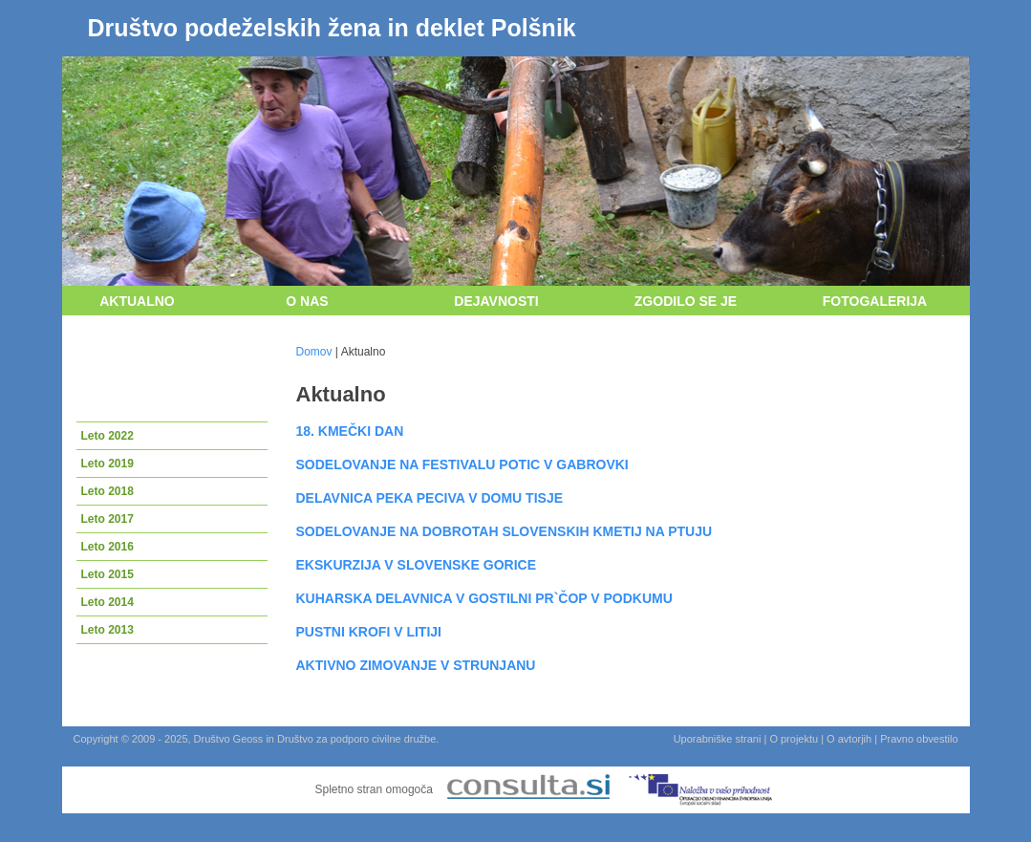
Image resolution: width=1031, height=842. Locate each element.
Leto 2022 (107, 436)
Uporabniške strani (718, 739)
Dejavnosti (496, 301)
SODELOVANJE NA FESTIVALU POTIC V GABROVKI (462, 464)
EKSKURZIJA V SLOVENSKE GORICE (416, 564)
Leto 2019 (107, 463)
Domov (314, 351)
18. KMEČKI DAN (350, 431)
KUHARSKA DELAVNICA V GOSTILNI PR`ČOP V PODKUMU (484, 598)
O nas (307, 301)
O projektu (793, 739)
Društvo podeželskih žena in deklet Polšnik (332, 27)
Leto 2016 (107, 546)
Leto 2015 (107, 574)
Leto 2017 (107, 519)
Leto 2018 (107, 491)
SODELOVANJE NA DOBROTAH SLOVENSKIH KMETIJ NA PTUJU (504, 531)
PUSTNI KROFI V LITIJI (368, 631)
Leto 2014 (107, 602)
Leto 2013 (107, 630)
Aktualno (137, 301)
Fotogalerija (875, 301)
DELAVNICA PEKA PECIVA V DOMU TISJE (430, 498)
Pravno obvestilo (918, 739)
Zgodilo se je (685, 301)
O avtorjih (849, 739)
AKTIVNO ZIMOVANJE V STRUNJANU (416, 665)
